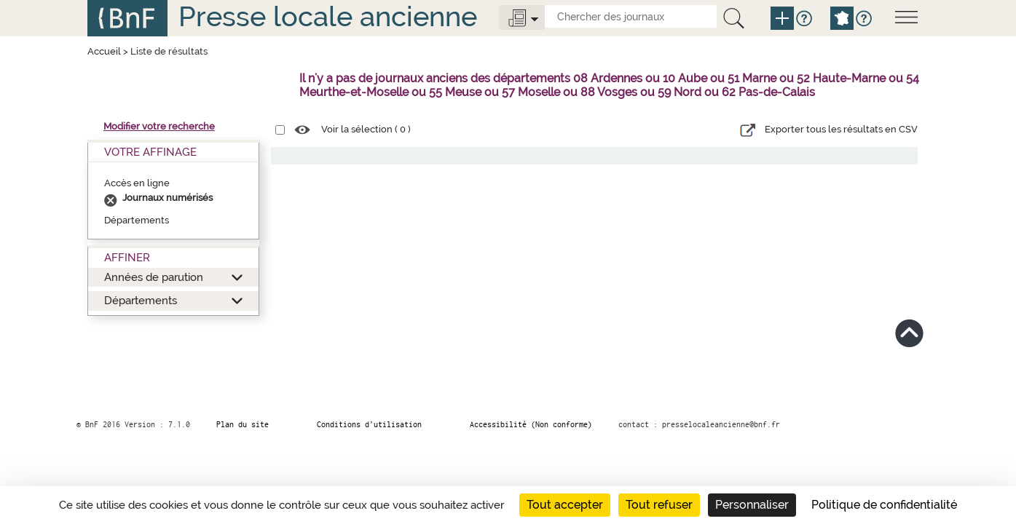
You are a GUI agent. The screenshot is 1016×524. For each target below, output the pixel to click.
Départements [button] (140, 300)
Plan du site (242, 424)
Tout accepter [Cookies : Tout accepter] (565, 505)
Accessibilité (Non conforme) (531, 424)
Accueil (104, 51)
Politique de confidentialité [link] (884, 505)
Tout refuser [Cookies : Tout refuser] (659, 505)
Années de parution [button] (153, 277)
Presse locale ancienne (327, 16)
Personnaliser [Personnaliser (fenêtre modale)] (752, 505)
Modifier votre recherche (159, 126)
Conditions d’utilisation (369, 424)
